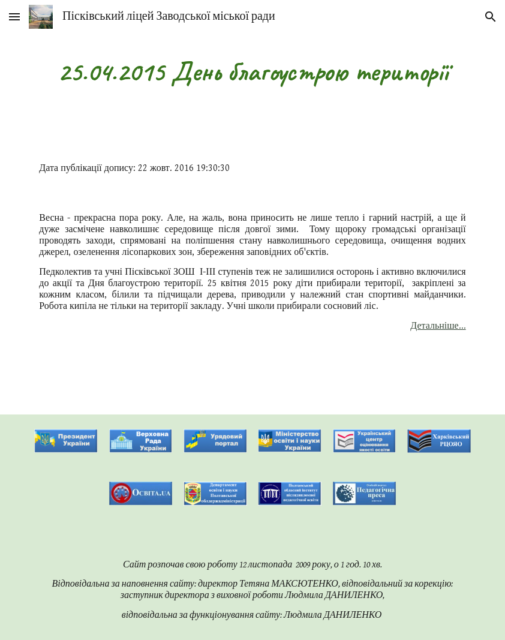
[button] (14, 16)
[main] (252, 71)
